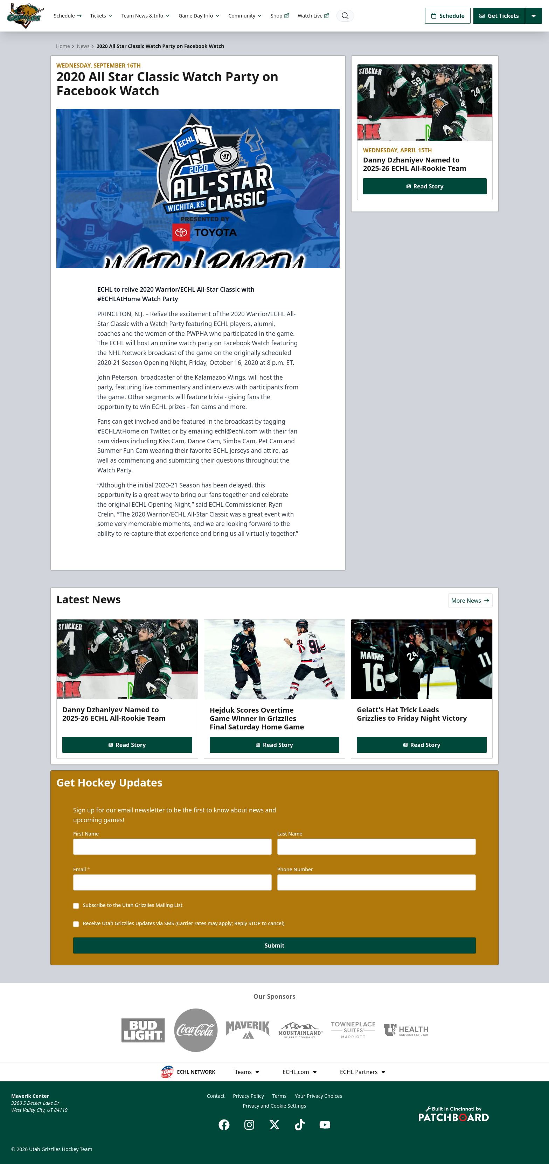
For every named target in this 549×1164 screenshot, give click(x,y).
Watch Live (314, 15)
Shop (280, 15)
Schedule (68, 15)
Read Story (424, 186)
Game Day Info (199, 15)
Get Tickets (499, 16)
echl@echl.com (236, 431)
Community (246, 15)
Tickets (101, 15)
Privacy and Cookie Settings (274, 1105)
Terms (279, 1096)
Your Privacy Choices (318, 1096)
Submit (275, 946)
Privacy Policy (248, 1096)
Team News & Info (145, 15)
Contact (216, 1096)
